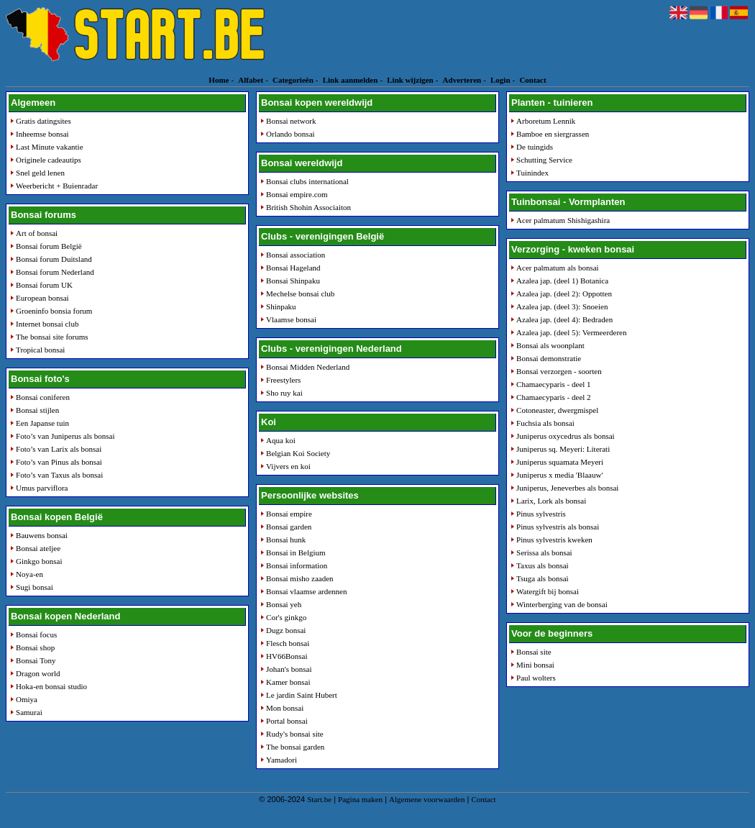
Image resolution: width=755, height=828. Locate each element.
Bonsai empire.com (297, 194)
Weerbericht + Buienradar (57, 185)
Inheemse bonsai (42, 133)
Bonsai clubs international (307, 181)
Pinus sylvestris (541, 513)
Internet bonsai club (47, 323)
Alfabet (250, 80)
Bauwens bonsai (42, 535)
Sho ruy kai (284, 392)
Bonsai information (296, 565)
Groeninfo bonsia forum (54, 310)
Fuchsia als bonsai (545, 423)
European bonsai (42, 298)
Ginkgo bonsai (39, 561)
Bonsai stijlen (37, 410)
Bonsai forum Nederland (55, 272)
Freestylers (283, 380)
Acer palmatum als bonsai (557, 267)
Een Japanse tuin (42, 423)
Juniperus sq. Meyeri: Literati (563, 449)
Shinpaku (281, 306)
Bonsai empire (289, 513)
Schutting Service (544, 159)
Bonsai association (295, 254)
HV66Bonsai (286, 656)
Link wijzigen (410, 80)
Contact (532, 80)
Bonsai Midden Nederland (307, 367)
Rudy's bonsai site (295, 733)
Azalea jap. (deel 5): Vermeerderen (571, 332)
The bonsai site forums (52, 336)
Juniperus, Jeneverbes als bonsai (567, 487)
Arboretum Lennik (545, 121)
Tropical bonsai (40, 349)
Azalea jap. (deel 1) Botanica (562, 280)
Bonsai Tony (36, 660)
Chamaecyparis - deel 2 (553, 397)
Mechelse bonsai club (300, 293)
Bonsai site (534, 651)
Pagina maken (360, 799)
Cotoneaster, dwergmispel (557, 410)
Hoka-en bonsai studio (51, 686)
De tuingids (534, 146)
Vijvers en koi (288, 466)
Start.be (319, 799)
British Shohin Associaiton (308, 207)
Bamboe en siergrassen (552, 133)
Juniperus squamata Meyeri (559, 462)
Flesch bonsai (287, 643)
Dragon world (38, 673)
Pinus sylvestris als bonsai (557, 526)
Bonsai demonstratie (548, 358)
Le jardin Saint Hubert (301, 695)
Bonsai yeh (283, 604)
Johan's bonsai (288, 669)
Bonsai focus (36, 634)
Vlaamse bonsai (291, 319)
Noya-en (29, 574)
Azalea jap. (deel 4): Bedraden (564, 319)
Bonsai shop (35, 647)
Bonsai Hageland (293, 267)
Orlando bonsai (290, 133)
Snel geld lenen (40, 172)
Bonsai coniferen (43, 397)
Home (219, 80)
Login (500, 80)
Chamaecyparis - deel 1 (553, 384)
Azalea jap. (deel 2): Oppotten (564, 293)
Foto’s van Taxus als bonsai (59, 474)
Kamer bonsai (288, 682)
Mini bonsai (535, 664)
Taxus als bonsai (542, 565)
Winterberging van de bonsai (562, 604)
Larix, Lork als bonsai (551, 500)
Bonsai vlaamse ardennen (306, 591)
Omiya (26, 699)
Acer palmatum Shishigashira (563, 220)
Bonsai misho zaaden (299, 578)
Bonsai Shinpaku (293, 280)
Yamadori (281, 759)
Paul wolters (536, 677)
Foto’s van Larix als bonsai (58, 449)
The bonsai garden (295, 746)
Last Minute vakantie (49, 146)
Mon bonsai (284, 708)
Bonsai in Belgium (296, 552)
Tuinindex (532, 172)
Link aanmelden (350, 80)
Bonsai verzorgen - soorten (559, 371)
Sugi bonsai (34, 587)
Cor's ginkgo (286, 617)
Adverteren (462, 80)
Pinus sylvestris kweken (554, 539)
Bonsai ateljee (38, 548)
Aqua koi (281, 440)
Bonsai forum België (49, 246)
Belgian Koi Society (298, 453)
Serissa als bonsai (544, 552)
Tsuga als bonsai (542, 578)
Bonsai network (291, 121)
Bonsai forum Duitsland (54, 259)
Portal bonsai (287, 720)
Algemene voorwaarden (427, 799)
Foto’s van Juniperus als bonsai (65, 436)
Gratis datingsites (43, 121)
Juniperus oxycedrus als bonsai (565, 436)
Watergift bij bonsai (547, 591)
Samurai (29, 712)
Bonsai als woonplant (550, 345)
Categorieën (293, 80)
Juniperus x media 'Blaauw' (559, 474)
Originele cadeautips (48, 159)
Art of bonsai (37, 233)
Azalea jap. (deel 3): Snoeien (562, 306)
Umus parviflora (42, 487)
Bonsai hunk (286, 539)
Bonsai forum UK (44, 285)
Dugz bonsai (286, 630)
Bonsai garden (288, 526)
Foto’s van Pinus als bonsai (59, 462)
